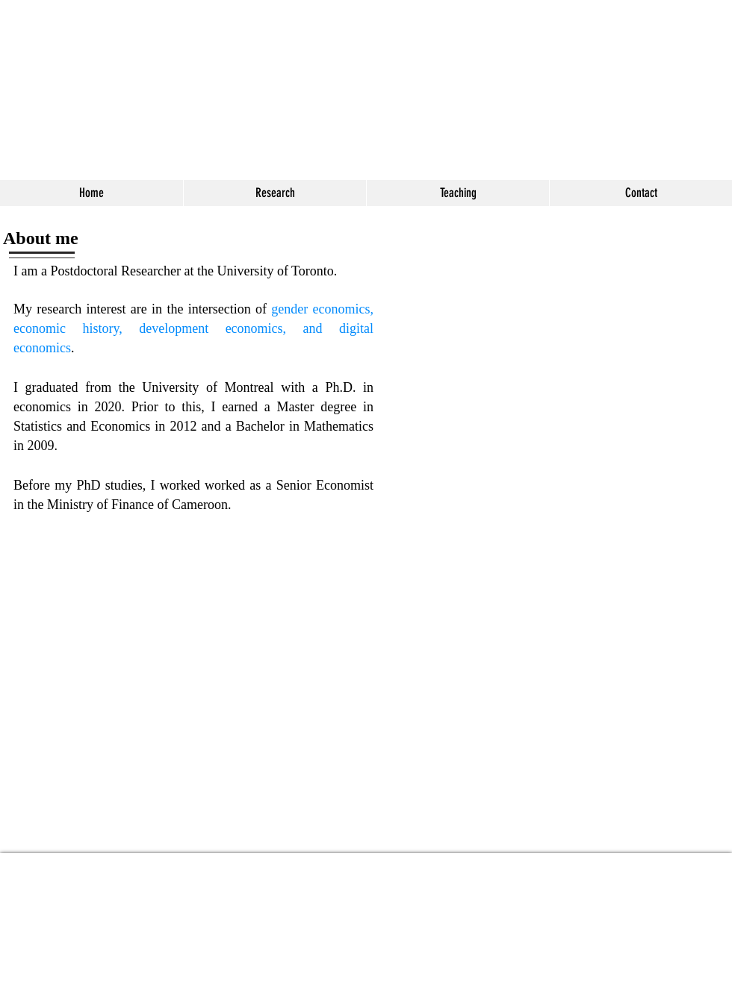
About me (40, 238)
